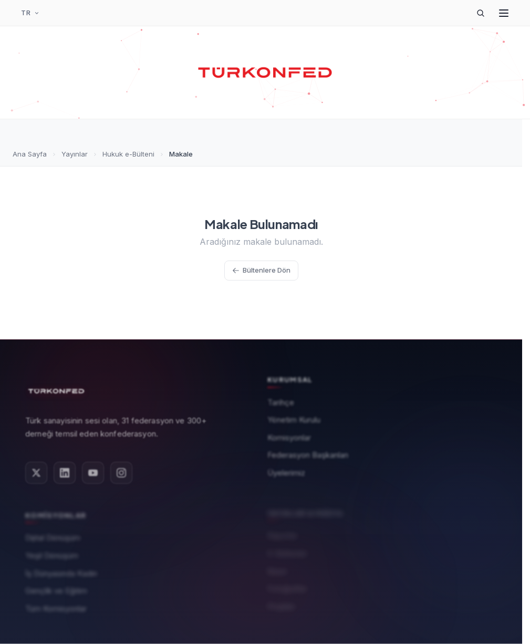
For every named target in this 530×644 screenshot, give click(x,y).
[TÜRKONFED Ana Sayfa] (265, 72)
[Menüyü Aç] (503, 13)
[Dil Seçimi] (30, 13)
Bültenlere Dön (261, 270)
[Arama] (480, 13)
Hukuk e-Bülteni (128, 154)
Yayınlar (74, 154)
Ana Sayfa (30, 154)
